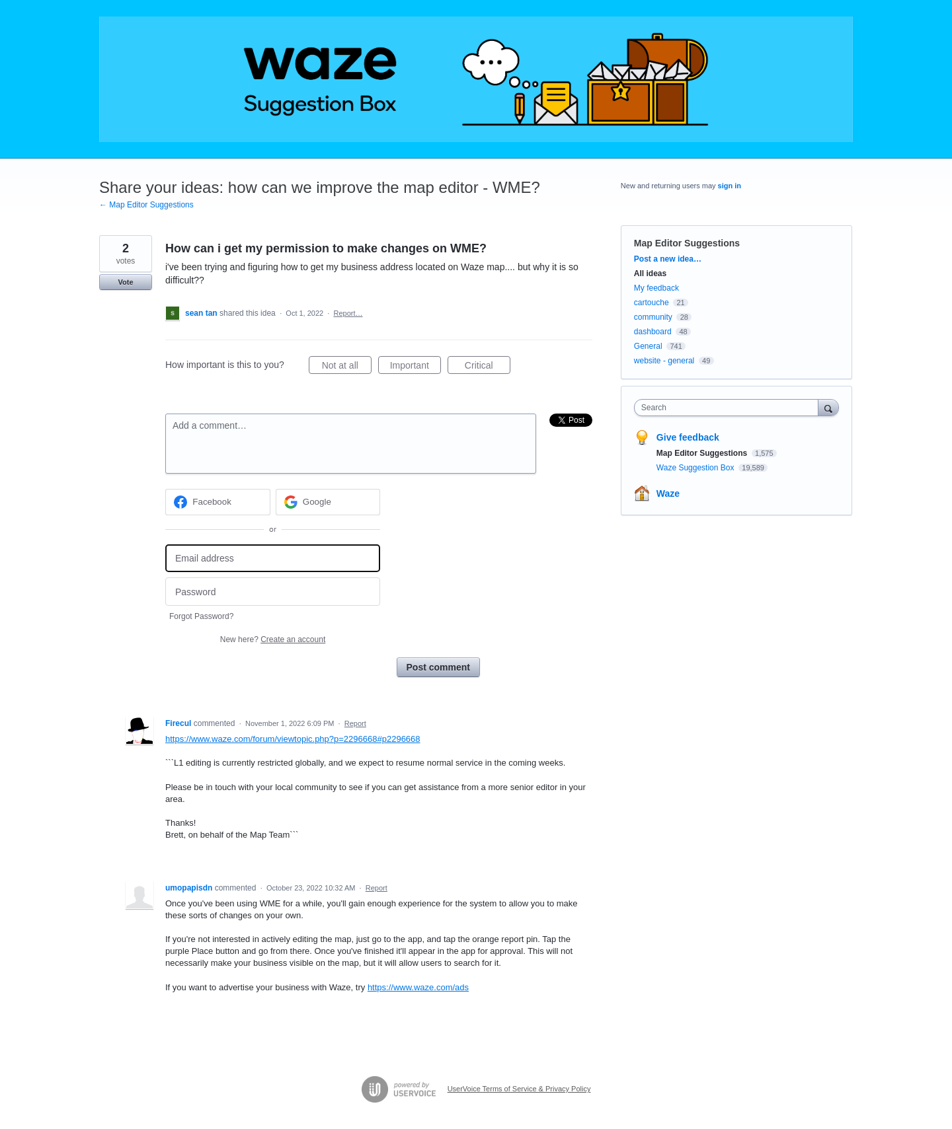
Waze (668, 493)
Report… (348, 313)
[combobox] (729, 407)
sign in (729, 186)
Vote (125, 282)
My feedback (656, 288)
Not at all (347, 367)
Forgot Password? (201, 616)
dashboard (653, 331)
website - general (664, 360)
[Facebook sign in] (217, 502)
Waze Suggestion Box (696, 467)
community (653, 317)
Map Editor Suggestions (687, 243)
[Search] (828, 407)
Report (355, 723)
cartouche (651, 302)
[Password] (272, 591)
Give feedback (687, 437)
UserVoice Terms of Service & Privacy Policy (519, 1089)
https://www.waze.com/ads (418, 987)
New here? (272, 639)
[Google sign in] (328, 502)
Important (415, 367)
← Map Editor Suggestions (146, 204)
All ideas (650, 273)
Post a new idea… (667, 259)
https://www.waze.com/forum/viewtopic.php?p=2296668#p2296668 (292, 739)
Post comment (438, 667)
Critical (487, 367)
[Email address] (272, 558)
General (648, 346)
